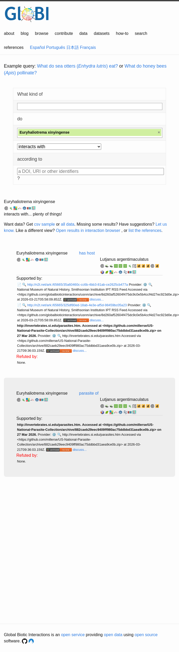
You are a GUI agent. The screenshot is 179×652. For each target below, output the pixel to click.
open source (146, 635)
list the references (145, 230)
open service (73, 635)
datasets (102, 33)
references (14, 47)
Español (37, 47)
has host (87, 253)
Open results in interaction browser (88, 230)
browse (41, 33)
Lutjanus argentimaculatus (124, 259)
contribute (64, 33)
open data (113, 635)
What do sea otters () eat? (77, 66)
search (141, 33)
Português (55, 47)
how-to (122, 33)
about (9, 33)
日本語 (72, 47)
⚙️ (145, 284)
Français (88, 47)
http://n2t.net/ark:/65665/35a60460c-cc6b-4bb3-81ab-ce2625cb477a (78, 284)
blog (25, 33)
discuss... (97, 299)
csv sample (44, 224)
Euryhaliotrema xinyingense (29, 201)
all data (67, 224)
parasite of (89, 393)
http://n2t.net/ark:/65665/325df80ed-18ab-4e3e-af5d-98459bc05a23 (77, 305)
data (83, 33)
